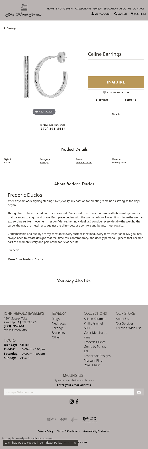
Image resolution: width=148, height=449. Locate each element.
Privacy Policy (45, 431)
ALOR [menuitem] (88, 328)
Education (111, 8)
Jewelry (98, 8)
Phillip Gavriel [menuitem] (93, 323)
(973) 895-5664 (53, 129)
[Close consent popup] (75, 443)
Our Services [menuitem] (125, 323)
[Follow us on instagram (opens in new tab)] (72, 401)
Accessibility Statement (96, 431)
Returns (130, 99)
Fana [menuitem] (87, 337)
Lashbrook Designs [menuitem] (97, 356)
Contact (138, 8)
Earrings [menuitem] (57, 328)
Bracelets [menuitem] (58, 333)
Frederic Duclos (84, 162)
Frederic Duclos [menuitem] (95, 342)
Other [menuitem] (56, 337)
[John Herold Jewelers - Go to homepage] (25, 10)
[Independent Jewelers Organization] (89, 419)
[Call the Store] (14, 326)
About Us (125, 8)
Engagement (65, 8)
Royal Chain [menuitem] (92, 365)
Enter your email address (74, 385)
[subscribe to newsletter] (139, 392)
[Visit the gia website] (51, 419)
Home (51, 8)
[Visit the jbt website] (63, 419)
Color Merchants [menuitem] (95, 333)
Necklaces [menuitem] (59, 323)
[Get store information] (16, 330)
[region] (44, 76)
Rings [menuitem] (56, 319)
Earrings (11, 28)
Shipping (102, 99)
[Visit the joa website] (74, 419)
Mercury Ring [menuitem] (93, 360)
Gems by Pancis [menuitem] (95, 346)
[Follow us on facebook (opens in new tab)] (77, 401)
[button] (101, 14)
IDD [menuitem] (86, 351)
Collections (83, 8)
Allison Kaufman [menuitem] (95, 319)
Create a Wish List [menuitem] (128, 328)
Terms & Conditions (68, 431)
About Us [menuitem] (122, 319)
